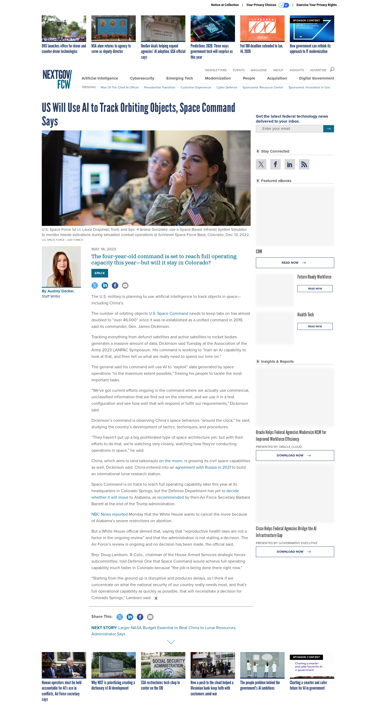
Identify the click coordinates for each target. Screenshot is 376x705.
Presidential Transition (159, 87)
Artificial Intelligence (100, 78)
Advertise (318, 70)
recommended (170, 497)
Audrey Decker (61, 291)
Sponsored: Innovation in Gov (309, 87)
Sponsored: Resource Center (263, 87)
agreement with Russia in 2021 (203, 467)
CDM (259, 251)
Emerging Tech (179, 78)
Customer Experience (196, 87)
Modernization (218, 78)
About (278, 70)
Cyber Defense (226, 87)
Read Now (295, 262)
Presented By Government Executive (287, 543)
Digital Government (316, 78)
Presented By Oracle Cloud (279, 446)
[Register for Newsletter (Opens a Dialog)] (328, 128)
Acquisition (277, 78)
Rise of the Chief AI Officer (120, 87)
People (249, 78)
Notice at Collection (225, 5)
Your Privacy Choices (267, 5)
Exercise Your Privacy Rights (317, 5)
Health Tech (305, 314)
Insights (297, 70)
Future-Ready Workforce (314, 277)
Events (239, 70)
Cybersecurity (142, 78)
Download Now (295, 455)
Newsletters (216, 70)
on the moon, (171, 461)
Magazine (259, 70)
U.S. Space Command (168, 313)
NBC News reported (109, 514)
